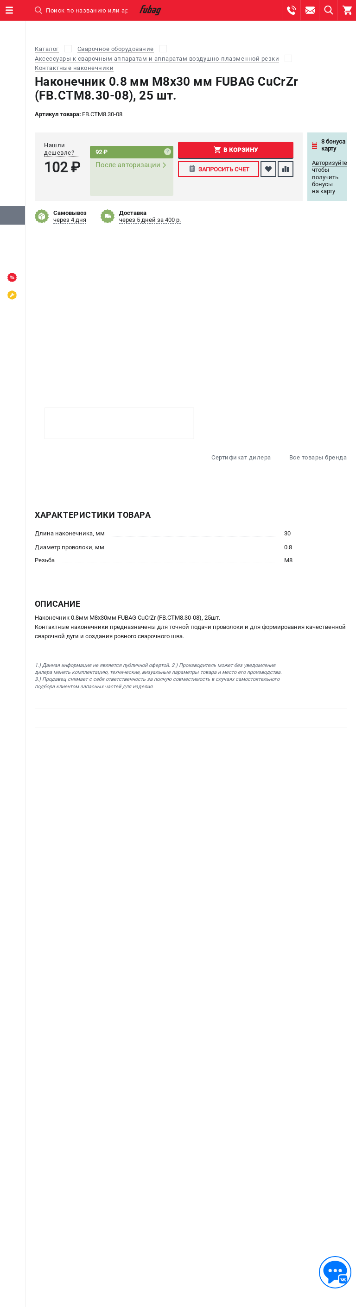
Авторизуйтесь (333, 162)
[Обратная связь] (335, 1272)
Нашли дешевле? (59, 149)
